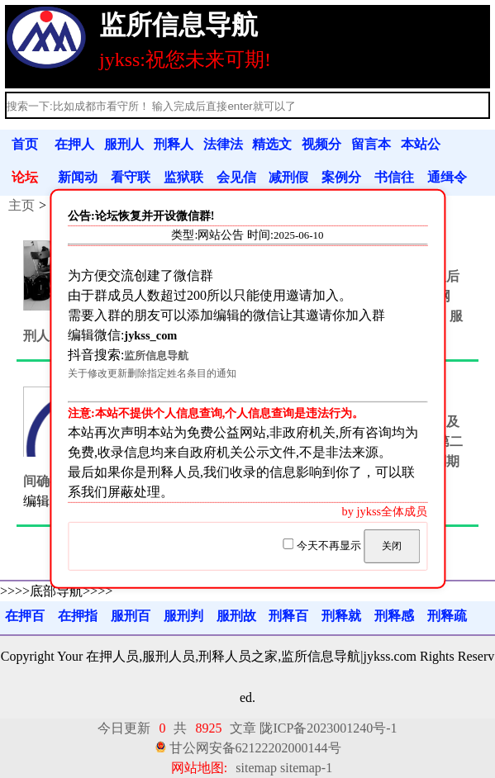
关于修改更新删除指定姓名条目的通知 (152, 373)
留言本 (371, 144)
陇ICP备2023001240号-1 (328, 728)
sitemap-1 (306, 768)
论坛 (25, 177)
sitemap (256, 768)
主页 (21, 205)
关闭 (392, 546)
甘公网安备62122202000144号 (255, 748)
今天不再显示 (323, 545)
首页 (25, 144)
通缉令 (447, 177)
